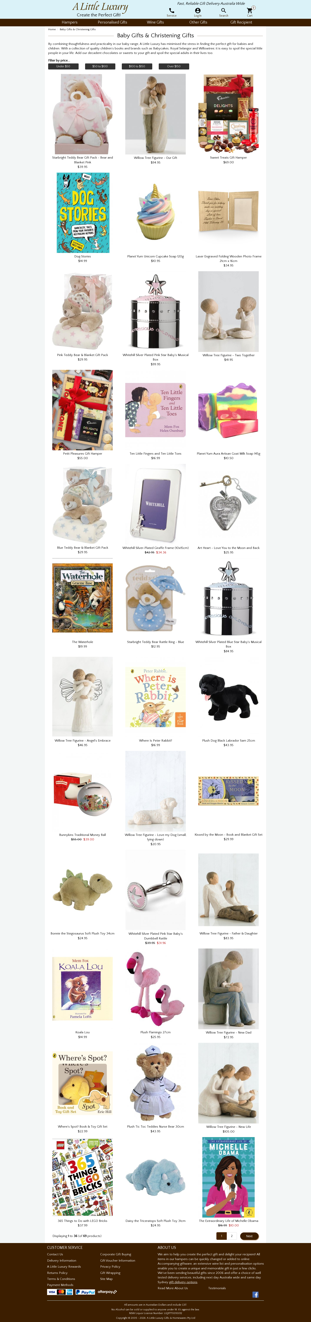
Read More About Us (173, 1288)
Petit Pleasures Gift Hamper (82, 453)
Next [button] (249, 1236)
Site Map (106, 1279)
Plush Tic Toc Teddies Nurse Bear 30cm (155, 1126)
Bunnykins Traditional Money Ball (82, 835)
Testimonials (217, 1288)
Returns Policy (57, 1273)
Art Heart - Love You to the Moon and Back (229, 548)
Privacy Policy (110, 1266)
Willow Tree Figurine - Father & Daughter (229, 933)
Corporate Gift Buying (115, 1254)
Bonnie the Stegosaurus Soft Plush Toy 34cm (82, 933)
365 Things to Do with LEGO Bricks (82, 1221)
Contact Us (55, 1254)
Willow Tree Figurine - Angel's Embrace (83, 740)
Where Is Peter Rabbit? (155, 740)
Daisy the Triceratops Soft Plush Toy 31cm (155, 1221)
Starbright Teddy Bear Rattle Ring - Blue (155, 642)
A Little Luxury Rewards (64, 1266)
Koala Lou (82, 1032)
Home (52, 29)
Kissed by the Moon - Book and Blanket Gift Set (228, 835)
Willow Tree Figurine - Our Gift (155, 158)
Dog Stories (82, 256)
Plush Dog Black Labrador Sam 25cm (228, 740)
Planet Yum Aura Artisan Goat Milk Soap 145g (228, 453)
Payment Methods (60, 1285)
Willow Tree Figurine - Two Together (229, 355)
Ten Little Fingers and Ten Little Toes (155, 453)
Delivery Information (61, 1260)
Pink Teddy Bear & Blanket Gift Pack (82, 355)
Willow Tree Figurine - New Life (228, 1127)
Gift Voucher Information (117, 1260)
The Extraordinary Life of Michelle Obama (228, 1221)
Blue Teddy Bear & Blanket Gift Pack (82, 548)
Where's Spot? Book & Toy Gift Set (82, 1126)
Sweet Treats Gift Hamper (228, 157)
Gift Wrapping (110, 1273)
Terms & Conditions (61, 1279)
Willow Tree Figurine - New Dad (228, 1032)
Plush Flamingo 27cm (155, 1032)
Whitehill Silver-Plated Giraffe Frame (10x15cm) (155, 548)
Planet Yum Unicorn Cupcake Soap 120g (155, 256)
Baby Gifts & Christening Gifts (78, 29)
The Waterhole (82, 642)
